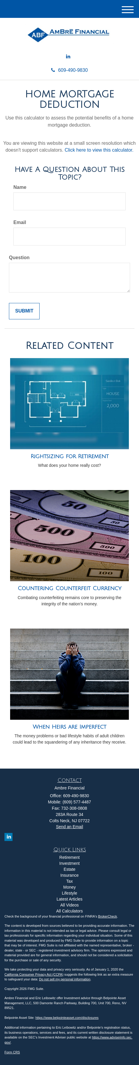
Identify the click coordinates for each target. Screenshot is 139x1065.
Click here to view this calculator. (99, 150)
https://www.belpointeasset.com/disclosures (67, 1017)
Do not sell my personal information (64, 979)
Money (69, 887)
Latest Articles (69, 899)
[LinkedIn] (68, 56)
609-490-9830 (69, 70)
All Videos (69, 905)
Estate (70, 869)
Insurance (69, 875)
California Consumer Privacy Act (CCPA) (33, 974)
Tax (69, 881)
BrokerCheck (107, 916)
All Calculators (69, 911)
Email (19, 222)
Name (19, 187)
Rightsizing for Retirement (70, 456)
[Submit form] (24, 311)
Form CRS (12, 1052)
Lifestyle (69, 893)
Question (19, 257)
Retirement (69, 857)
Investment (69, 863)
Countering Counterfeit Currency (69, 588)
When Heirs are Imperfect (69, 727)
